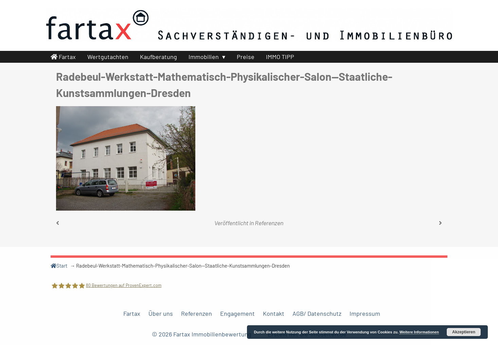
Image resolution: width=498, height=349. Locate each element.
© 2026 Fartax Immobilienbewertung (202, 334)
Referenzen (269, 223)
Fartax (63, 56)
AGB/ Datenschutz (316, 313)
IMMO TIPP (280, 56)
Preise (245, 56)
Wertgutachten (107, 56)
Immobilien (204, 56)
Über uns (160, 313)
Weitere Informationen (419, 332)
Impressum (365, 313)
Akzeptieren (463, 332)
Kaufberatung (158, 56)
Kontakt (273, 313)
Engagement (237, 313)
